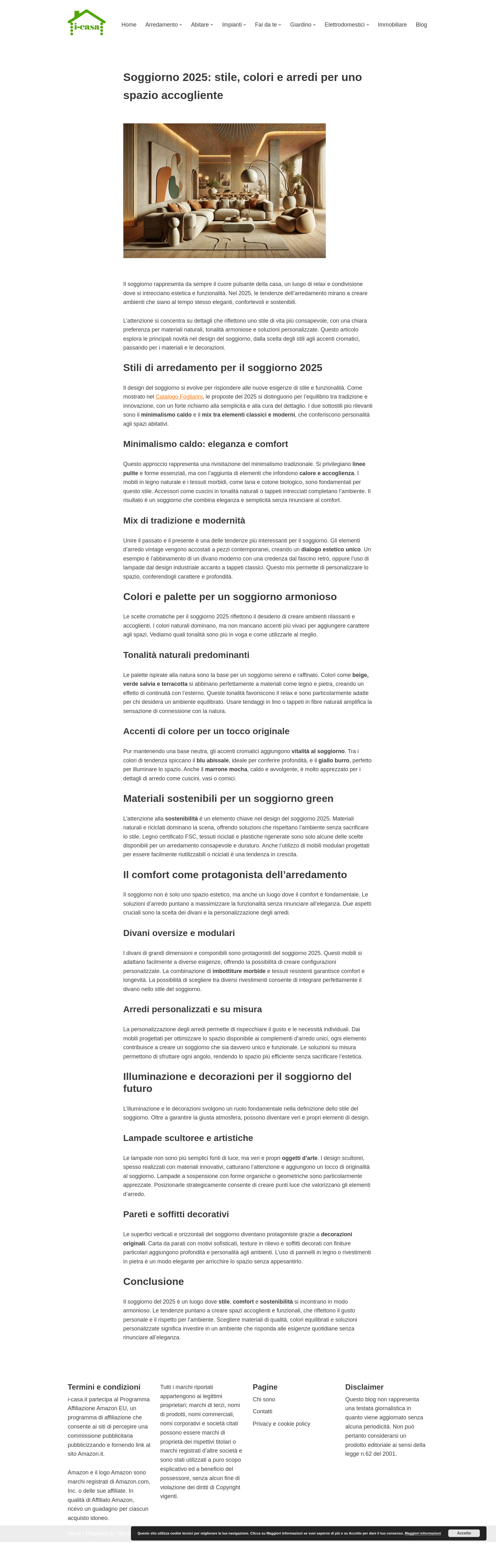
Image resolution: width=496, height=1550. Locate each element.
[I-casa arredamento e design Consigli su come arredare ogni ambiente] (87, 25)
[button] (178, 24)
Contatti (262, 1420)
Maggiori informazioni (423, 1533)
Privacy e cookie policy (281, 1432)
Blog (421, 25)
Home (126, 25)
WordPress (131, 1541)
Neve (74, 1541)
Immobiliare (392, 25)
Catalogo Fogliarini (180, 398)
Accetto (464, 1533)
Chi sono (264, 1407)
